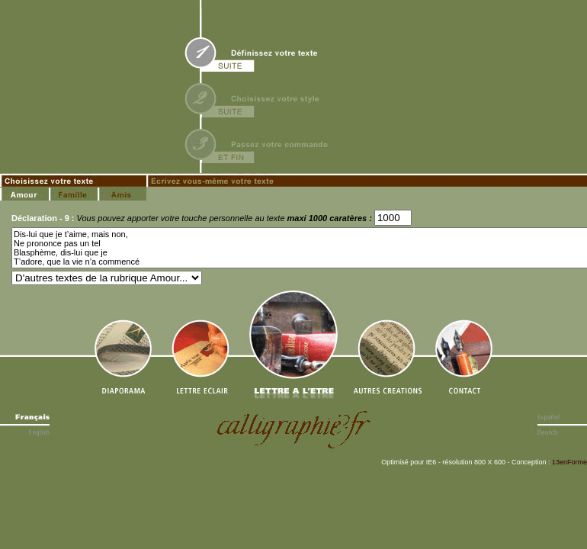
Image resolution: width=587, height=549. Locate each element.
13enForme (569, 462)
